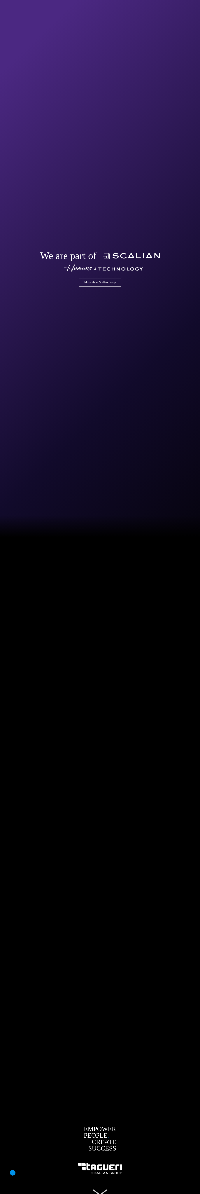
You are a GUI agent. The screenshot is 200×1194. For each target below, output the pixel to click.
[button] (12, 1173)
